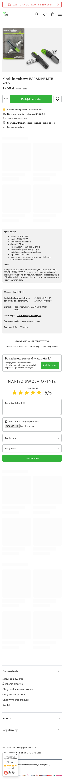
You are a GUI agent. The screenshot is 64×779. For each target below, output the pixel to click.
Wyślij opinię (32, 458)
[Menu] (60, 14)
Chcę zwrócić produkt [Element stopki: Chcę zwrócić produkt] (14, 694)
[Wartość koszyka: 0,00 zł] (53, 14)
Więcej (47, 300)
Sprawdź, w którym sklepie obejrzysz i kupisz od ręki (31, 123)
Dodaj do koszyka (31, 99)
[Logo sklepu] (5, 14)
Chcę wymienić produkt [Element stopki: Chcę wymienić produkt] (15, 699)
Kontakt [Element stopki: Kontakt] (7, 704)
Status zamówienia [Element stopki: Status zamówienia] (12, 678)
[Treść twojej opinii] (32, 407)
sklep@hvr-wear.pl (26, 747)
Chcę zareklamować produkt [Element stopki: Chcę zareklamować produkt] (18, 689)
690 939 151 (8, 747)
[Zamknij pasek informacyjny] (58, 5)
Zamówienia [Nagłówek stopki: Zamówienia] (10, 671)
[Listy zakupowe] (45, 14)
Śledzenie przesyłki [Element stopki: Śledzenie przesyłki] (13, 683)
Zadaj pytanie (50, 365)
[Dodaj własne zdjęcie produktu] (27, 426)
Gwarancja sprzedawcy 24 (29, 315)
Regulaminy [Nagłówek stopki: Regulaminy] (10, 730)
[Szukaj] (37, 14)
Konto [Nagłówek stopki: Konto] (6, 718)
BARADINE (18, 292)
